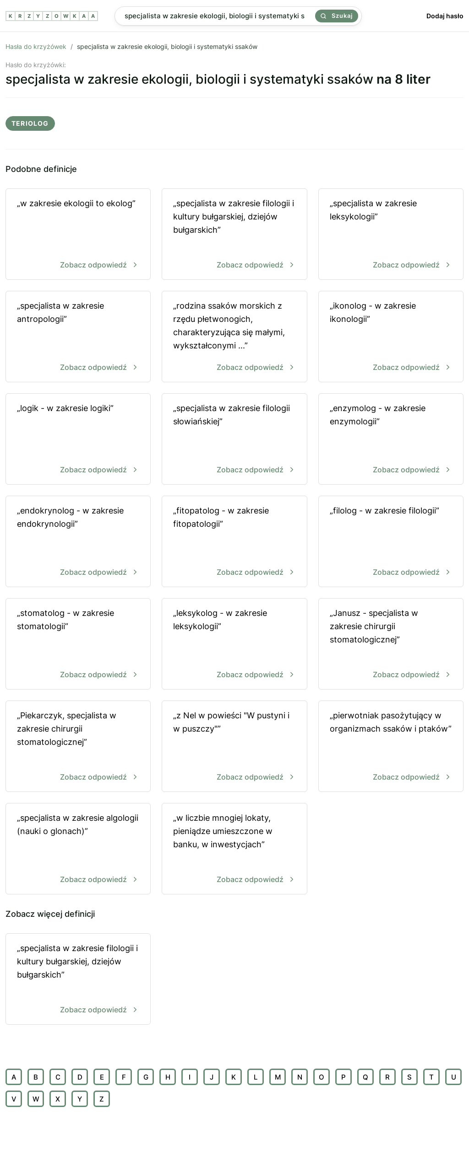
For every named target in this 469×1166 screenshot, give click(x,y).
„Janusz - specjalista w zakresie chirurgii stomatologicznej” (391, 644)
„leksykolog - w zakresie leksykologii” (234, 644)
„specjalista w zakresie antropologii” (78, 337)
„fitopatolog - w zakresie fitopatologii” (234, 542)
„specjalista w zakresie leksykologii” (391, 234)
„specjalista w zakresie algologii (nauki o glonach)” (78, 849)
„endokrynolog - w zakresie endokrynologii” (78, 542)
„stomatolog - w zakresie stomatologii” (78, 644)
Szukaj (337, 15)
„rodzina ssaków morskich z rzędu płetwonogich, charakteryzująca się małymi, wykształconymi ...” (234, 337)
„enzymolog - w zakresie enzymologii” (391, 439)
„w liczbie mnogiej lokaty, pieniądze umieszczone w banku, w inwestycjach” (234, 849)
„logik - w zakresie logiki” (78, 439)
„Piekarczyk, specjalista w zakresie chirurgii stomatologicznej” (78, 747)
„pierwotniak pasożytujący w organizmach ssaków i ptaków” (391, 747)
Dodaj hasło (445, 16)
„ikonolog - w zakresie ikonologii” (391, 337)
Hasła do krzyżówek (35, 46)
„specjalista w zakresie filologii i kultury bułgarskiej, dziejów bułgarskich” (234, 234)
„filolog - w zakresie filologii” (391, 542)
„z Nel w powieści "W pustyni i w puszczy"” (234, 747)
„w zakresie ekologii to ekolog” (78, 234)
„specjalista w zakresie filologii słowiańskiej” (234, 439)
